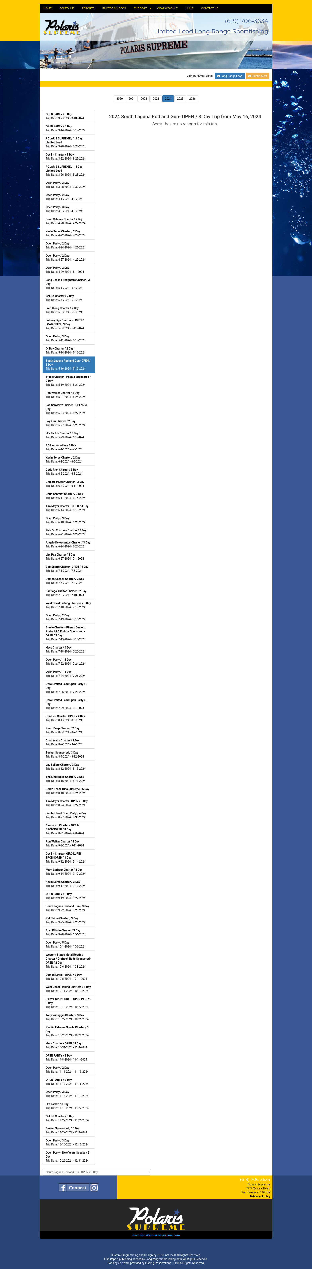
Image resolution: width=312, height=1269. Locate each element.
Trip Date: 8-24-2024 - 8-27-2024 (67, 803)
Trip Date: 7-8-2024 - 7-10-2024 (66, 593)
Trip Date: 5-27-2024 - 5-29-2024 (65, 423)
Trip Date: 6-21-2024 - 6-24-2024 (66, 532)
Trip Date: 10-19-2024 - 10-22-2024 (69, 1003)
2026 (192, 98)
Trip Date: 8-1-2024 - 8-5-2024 (65, 718)
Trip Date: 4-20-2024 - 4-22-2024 (65, 221)
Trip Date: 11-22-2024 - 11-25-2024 (67, 1118)
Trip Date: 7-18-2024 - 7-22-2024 (65, 649)
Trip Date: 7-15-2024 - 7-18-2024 (65, 633)
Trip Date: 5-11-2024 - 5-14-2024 (65, 338)
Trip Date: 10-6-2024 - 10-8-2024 (68, 960)
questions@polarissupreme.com (156, 1235)
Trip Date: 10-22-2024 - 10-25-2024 (67, 1017)
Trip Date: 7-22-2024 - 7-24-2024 (65, 661)
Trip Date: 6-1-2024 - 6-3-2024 (64, 447)
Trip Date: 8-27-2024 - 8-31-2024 (66, 815)
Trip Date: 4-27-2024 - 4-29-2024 (65, 257)
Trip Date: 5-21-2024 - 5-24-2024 (65, 394)
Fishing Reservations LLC (161, 1263)
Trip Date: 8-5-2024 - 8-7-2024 (64, 730)
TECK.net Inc (165, 1255)
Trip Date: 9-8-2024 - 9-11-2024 (65, 843)
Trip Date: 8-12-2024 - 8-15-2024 (65, 766)
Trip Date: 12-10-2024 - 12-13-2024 (67, 1142)
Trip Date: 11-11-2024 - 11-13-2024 (67, 1069)
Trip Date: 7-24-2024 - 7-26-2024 (65, 673)
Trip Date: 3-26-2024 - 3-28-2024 (65, 170)
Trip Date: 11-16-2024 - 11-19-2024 (67, 1094)
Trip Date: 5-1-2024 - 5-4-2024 (68, 283)
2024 (168, 98)
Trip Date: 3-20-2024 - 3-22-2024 (65, 142)
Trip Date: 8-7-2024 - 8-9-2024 (64, 742)
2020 (119, 98)
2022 (144, 98)
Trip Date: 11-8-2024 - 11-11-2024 (66, 1057)
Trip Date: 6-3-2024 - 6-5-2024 (64, 459)
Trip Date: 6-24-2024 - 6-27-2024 (68, 544)
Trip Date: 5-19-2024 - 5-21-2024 (68, 380)
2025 (180, 98)
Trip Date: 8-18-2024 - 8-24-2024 (67, 791)
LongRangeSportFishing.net (163, 1259)
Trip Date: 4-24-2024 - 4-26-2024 (65, 245)
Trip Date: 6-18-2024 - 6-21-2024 (65, 520)
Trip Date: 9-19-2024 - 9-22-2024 (65, 896)
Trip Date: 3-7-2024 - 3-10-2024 (65, 116)
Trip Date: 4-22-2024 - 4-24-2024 (65, 233)
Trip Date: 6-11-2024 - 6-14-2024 (65, 496)
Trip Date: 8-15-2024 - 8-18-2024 (65, 778)
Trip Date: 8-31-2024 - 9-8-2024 (65, 829)
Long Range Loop (229, 76)
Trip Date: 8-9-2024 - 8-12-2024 (65, 754)
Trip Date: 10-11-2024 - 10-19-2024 (68, 988)
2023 (156, 98)
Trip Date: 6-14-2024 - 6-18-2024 (67, 508)
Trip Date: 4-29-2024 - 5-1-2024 (65, 269)
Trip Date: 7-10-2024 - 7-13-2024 (68, 605)
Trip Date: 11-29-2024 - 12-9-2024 (66, 1130)
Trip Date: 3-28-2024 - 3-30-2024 (65, 184)
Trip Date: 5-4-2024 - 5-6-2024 (64, 298)
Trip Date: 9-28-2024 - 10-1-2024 (65, 932)
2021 (132, 98)
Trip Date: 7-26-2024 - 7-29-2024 (66, 687)
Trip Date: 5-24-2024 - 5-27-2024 (66, 409)
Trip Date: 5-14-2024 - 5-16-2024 (65, 350)
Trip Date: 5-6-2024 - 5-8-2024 (64, 310)
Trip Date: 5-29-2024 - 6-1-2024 (65, 435)
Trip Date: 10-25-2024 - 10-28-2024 (67, 1031)
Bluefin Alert (257, 76)
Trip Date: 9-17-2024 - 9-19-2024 (65, 883)
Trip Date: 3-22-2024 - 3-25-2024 (65, 156)
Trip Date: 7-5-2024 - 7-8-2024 (65, 580)
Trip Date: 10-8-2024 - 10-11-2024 (66, 976)
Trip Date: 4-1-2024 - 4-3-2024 (64, 197)
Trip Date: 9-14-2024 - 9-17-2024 (65, 871)
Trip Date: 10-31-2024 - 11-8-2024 (66, 1045)
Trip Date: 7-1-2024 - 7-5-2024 (67, 568)
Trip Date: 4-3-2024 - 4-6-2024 (64, 209)
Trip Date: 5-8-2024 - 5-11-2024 (65, 324)
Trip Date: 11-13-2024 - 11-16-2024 (67, 1081)
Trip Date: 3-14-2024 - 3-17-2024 (65, 128)
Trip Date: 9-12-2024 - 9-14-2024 (65, 857)
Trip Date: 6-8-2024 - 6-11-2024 (65, 483)
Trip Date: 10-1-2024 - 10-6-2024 (65, 944)
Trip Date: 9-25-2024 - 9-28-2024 (65, 920)
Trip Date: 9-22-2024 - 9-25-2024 (67, 908)
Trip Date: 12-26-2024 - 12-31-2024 (67, 1156)
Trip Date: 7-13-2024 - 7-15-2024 (65, 617)
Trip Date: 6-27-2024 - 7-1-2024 (65, 556)
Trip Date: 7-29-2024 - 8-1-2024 (66, 704)
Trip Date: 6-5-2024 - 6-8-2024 (64, 471)
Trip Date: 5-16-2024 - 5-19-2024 (68, 364)
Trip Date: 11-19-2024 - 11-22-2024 (67, 1106)
